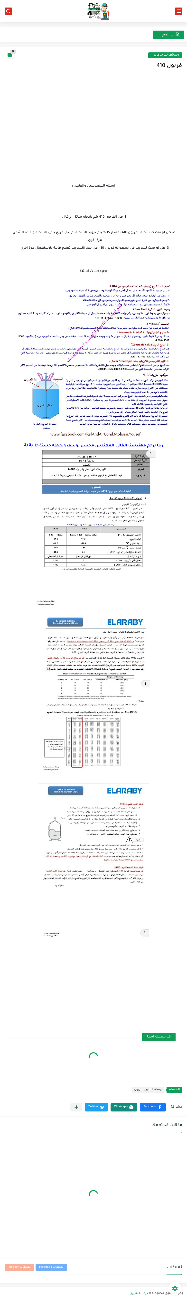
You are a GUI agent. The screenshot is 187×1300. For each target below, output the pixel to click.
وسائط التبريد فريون (165, 55)
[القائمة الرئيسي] (178, 11)
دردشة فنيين (139, 1293)
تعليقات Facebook (51, 1267)
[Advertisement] (93, 130)
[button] (153, 1107)
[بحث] (8, 11)
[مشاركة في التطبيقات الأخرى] (76, 1107)
